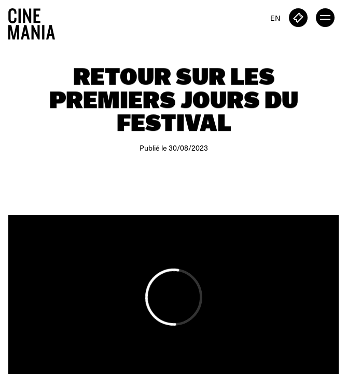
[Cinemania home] (35, 22)
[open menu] (325, 17)
